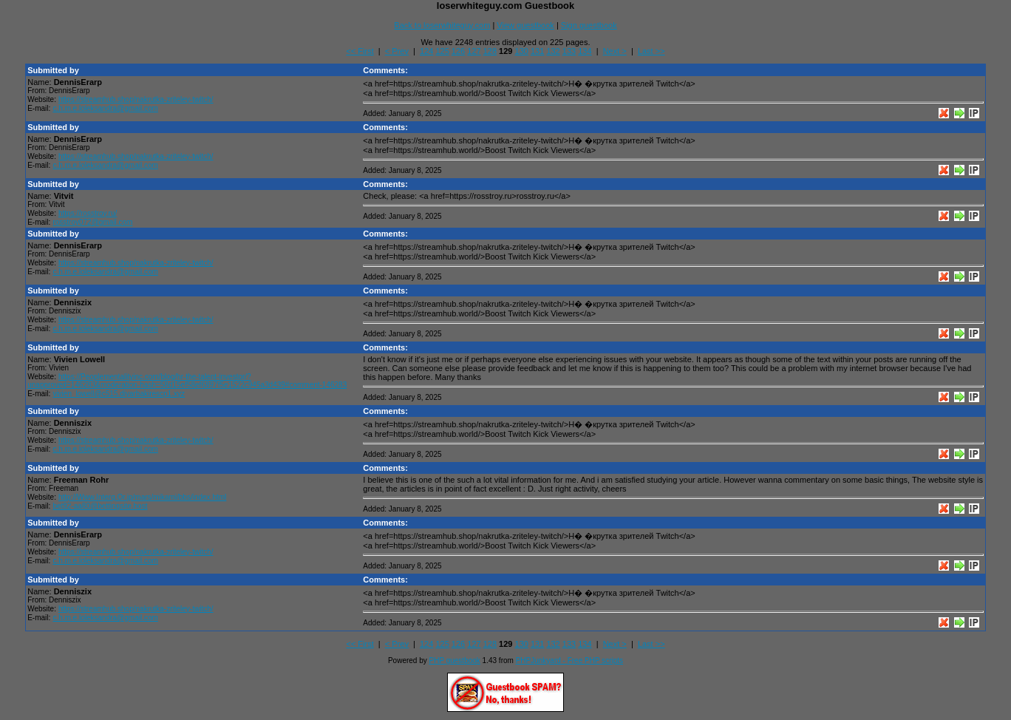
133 (569, 51)
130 (521, 51)
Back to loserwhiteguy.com (442, 25)
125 (442, 51)
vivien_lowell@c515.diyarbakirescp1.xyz (118, 394)
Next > (615, 51)
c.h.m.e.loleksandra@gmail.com (104, 108)
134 (584, 51)
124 (426, 51)
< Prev (397, 51)
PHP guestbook (454, 660)
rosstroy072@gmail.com (92, 222)
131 (537, 51)
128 (490, 51)
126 (458, 51)
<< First (359, 51)
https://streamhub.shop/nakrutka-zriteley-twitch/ (136, 99)
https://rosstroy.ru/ (87, 213)
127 (473, 51)
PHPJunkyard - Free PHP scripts (569, 660)
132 (552, 51)
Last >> (651, 51)
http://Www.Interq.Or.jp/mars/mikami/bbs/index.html (142, 497)
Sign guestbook (589, 25)
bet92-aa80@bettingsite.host (99, 506)
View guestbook (525, 25)
